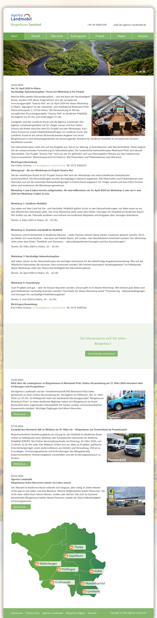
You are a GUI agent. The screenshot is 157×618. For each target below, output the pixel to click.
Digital (121, 36)
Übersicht (57, 36)
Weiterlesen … (21, 414)
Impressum (17, 612)
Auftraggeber (78, 36)
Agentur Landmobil (52, 612)
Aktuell (35, 36)
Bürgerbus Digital (75, 612)
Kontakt (143, 36)
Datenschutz (32, 612)
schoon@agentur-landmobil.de (49, 165)
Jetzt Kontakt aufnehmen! (101, 353)
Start (14, 36)
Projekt (100, 36)
